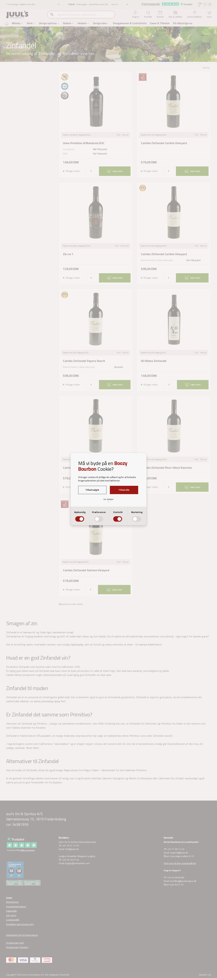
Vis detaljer (108, 500)
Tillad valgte (92, 490)
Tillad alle (124, 490)
